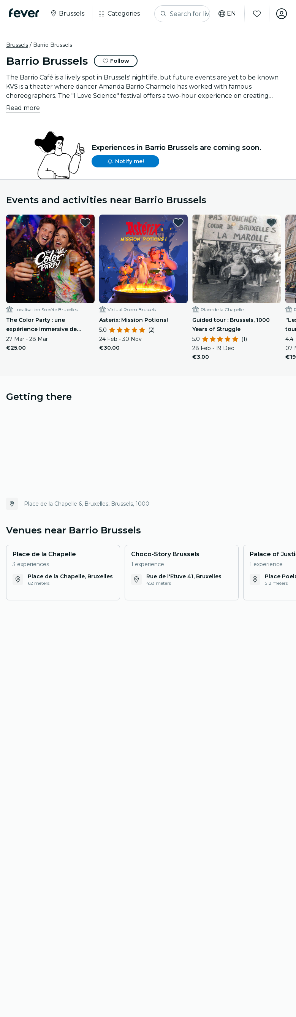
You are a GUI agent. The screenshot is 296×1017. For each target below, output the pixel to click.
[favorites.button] (85, 223)
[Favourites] (257, 13)
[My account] (281, 13)
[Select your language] (227, 14)
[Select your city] (67, 14)
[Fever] (24, 13)
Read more (23, 107)
